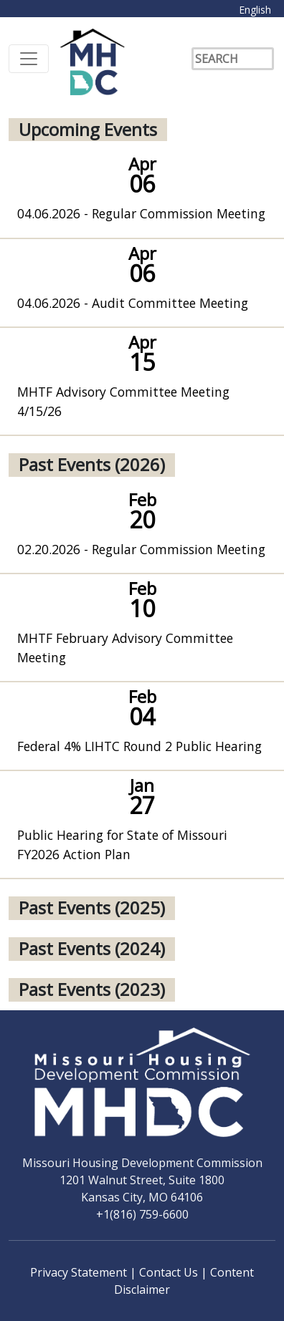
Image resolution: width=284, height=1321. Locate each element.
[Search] (232, 58)
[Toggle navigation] (29, 58)
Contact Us (170, 1272)
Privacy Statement (80, 1272)
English (255, 9)
